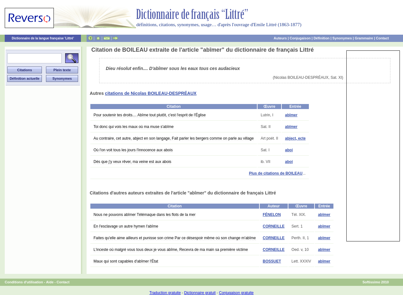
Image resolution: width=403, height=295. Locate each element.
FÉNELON (272, 214)
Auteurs (280, 38)
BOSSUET (272, 261)
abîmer (291, 115)
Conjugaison (300, 38)
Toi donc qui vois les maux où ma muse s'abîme (133, 126)
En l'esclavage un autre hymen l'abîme (126, 226)
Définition (322, 38)
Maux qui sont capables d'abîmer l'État (126, 261)
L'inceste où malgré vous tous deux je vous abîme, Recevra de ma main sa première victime (171, 249)
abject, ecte (295, 138)
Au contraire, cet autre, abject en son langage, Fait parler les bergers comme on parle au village (174, 138)
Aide (50, 282)
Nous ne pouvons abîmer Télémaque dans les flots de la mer (145, 214)
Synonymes (342, 38)
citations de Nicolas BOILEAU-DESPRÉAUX (150, 93)
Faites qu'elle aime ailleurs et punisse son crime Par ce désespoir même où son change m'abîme (175, 238)
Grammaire (364, 38)
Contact (382, 38)
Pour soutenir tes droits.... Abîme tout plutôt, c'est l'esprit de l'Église (150, 115)
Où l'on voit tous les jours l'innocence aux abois (133, 150)
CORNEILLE (274, 226)
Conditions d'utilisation (24, 282)
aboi (289, 150)
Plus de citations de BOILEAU (276, 173)
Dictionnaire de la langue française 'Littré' (43, 38)
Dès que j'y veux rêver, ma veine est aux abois (132, 161)
